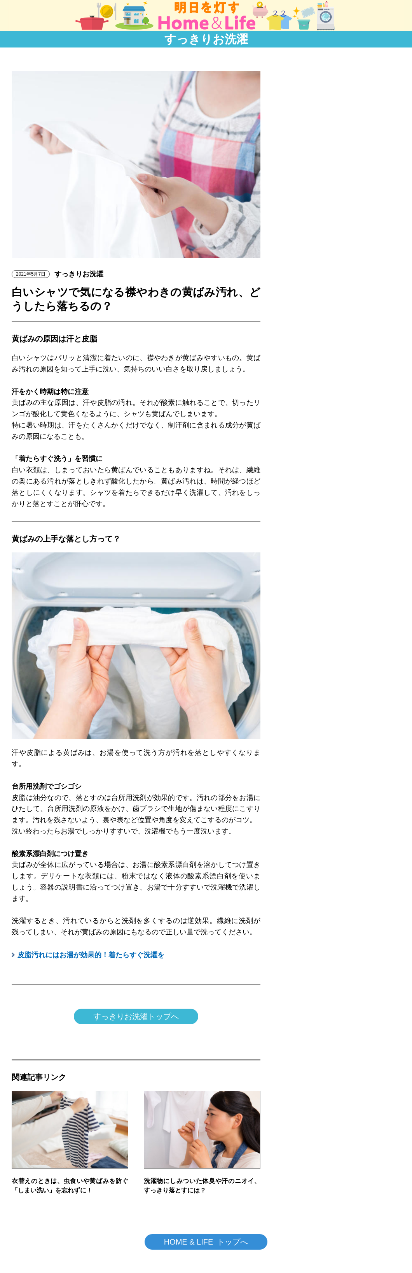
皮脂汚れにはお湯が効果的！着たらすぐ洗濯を (90, 955)
